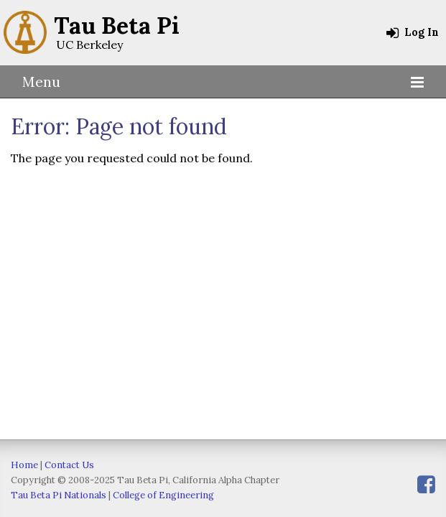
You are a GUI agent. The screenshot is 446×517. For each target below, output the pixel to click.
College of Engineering (163, 495)
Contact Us (69, 465)
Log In (412, 32)
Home (24, 465)
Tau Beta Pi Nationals (58, 495)
